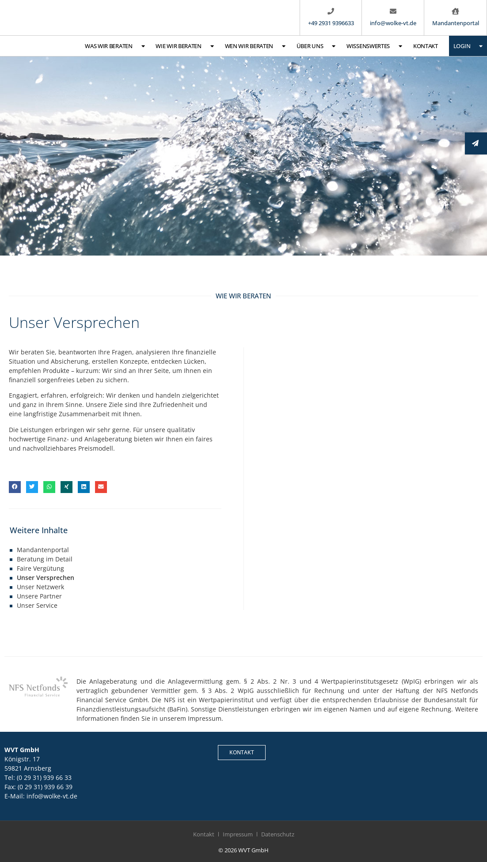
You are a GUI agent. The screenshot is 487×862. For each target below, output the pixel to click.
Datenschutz (277, 834)
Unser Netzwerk (40, 587)
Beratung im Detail (44, 559)
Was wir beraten (115, 46)
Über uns (316, 46)
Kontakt (425, 46)
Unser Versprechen (45, 577)
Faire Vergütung (40, 568)
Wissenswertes (374, 46)
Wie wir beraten (184, 46)
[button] (15, 487)
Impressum (238, 834)
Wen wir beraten (255, 46)
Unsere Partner (39, 596)
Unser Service (37, 605)
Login (468, 46)
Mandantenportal (43, 550)
